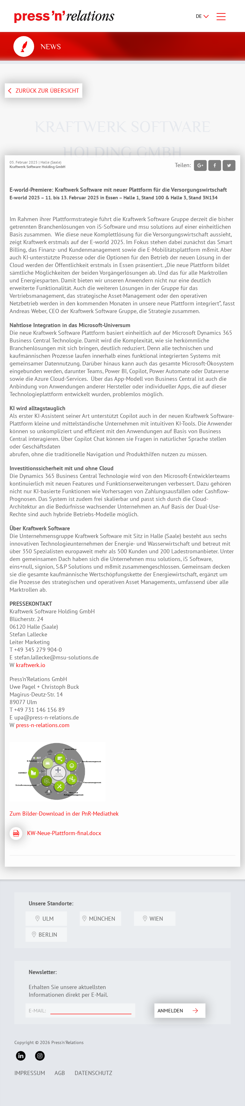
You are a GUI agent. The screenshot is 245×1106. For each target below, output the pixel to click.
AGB (60, 1073)
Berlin (48, 934)
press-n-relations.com (43, 725)
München (102, 918)
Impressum (29, 1073)
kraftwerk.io (30, 665)
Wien (156, 918)
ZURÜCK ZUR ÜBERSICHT (47, 90)
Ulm (48, 918)
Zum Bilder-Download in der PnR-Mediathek (64, 813)
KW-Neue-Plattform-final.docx (64, 833)
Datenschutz (93, 1073)
